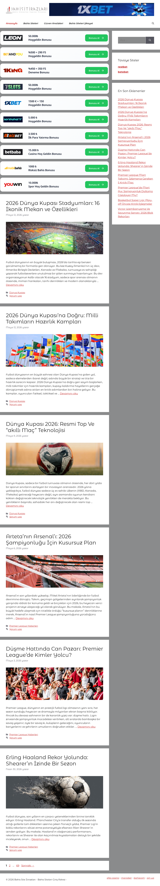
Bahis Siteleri (30, 23)
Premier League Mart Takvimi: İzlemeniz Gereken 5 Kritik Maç (135, 178)
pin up (150, 878)
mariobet (126, 878)
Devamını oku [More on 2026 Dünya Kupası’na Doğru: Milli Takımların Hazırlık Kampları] (69, 393)
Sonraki (27, 865)
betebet (123, 71)
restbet (122, 66)
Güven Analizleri (53, 23)
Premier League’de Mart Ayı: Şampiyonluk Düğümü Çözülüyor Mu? (135, 191)
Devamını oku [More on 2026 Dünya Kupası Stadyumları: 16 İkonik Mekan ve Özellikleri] (15, 284)
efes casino (113, 878)
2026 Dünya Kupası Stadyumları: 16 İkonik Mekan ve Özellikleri (53, 206)
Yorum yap (15, 296)
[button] (153, 23)
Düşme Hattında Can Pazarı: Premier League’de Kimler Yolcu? (54, 652)
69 (18, 865)
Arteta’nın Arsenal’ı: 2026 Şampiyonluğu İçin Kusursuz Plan (51, 539)
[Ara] (150, 40)
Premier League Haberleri (23, 626)
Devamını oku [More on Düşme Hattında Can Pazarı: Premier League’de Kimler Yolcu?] (86, 726)
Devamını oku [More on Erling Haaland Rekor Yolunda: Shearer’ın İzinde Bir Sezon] (40, 839)
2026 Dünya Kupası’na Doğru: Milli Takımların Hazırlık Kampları (52, 318)
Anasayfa (11, 23)
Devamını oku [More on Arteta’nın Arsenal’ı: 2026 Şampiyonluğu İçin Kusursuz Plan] (25, 618)
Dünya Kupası (17, 292)
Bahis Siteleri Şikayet (81, 23)
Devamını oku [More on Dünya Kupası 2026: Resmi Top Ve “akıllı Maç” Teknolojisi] (15, 505)
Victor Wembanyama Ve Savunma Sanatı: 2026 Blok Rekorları (135, 212)
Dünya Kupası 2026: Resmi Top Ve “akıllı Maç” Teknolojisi (50, 427)
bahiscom (139, 878)
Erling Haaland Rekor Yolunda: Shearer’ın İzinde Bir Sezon (47, 760)
